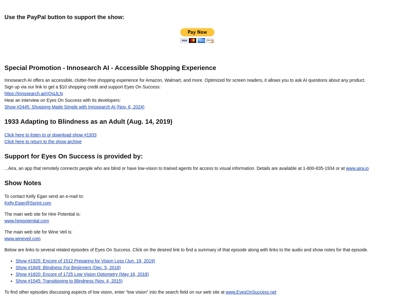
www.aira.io (357, 168)
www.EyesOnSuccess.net (251, 292)
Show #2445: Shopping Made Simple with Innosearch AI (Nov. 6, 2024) (74, 106)
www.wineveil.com (22, 238)
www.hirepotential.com (26, 220)
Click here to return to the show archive (43, 141)
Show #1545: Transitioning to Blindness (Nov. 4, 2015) (69, 280)
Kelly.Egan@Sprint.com (27, 203)
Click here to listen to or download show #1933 (50, 134)
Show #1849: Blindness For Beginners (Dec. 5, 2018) (68, 267)
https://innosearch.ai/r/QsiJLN (33, 93)
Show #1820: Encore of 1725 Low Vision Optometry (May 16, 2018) (82, 274)
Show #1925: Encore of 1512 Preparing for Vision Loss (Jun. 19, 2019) (85, 260)
